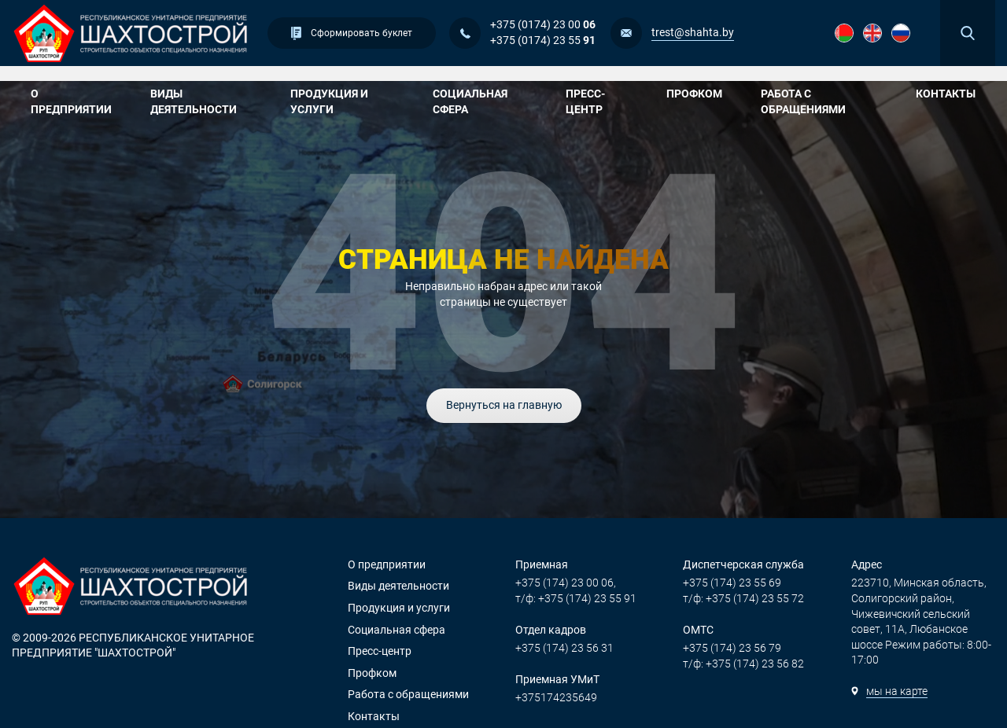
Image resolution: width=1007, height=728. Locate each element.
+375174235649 (556, 697)
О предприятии (77, 101)
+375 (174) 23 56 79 (732, 648)
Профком (700, 93)
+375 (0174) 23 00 (543, 24)
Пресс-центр (603, 101)
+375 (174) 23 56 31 (564, 648)
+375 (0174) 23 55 (543, 40)
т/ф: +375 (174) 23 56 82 (743, 663)
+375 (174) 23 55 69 (732, 582)
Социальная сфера (486, 101)
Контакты (946, 93)
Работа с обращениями (825, 101)
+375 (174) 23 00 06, (565, 582)
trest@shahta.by (692, 32)
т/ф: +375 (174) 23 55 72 (743, 598)
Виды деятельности (207, 101)
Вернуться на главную (504, 405)
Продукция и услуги (348, 101)
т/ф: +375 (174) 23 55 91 (575, 598)
